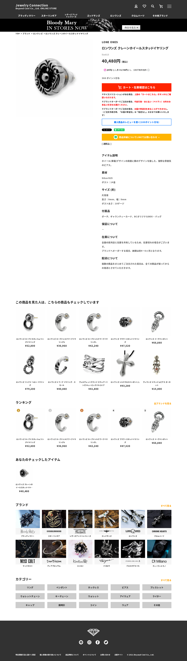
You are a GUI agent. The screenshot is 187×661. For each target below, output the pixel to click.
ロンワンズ (115, 15)
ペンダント (61, 587)
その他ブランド (160, 15)
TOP (18, 33)
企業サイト (119, 655)
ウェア (125, 605)
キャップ (30, 605)
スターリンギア (49, 15)
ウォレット (93, 596)
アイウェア (125, 596)
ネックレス (93, 587)
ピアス (125, 587)
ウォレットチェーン (30, 596)
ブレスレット (156, 587)
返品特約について (72, 655)
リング (30, 587)
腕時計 (62, 605)
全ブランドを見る (162, 403)
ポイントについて (89, 655)
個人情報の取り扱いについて (50, 655)
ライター (157, 596)
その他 (157, 605)
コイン (93, 605)
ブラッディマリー (26, 15)
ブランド (26, 33)
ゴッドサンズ (93, 15)
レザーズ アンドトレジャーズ (71, 15)
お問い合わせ (105, 655)
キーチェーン (61, 596)
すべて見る (166, 505)
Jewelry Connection (32, 5)
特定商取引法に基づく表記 (26, 655)
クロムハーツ (138, 15)
